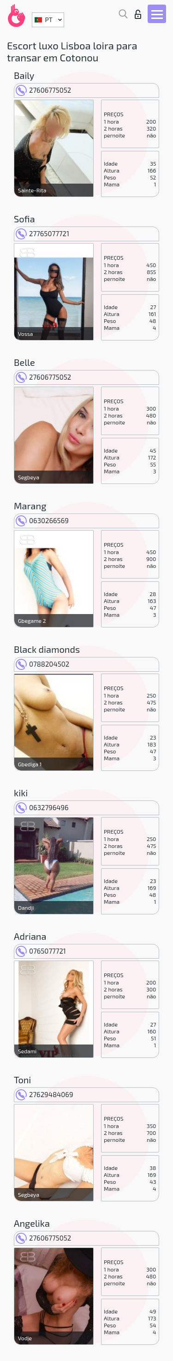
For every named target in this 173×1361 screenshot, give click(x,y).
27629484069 (44, 1094)
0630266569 (42, 520)
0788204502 (42, 664)
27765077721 (42, 233)
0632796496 (42, 807)
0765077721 (41, 951)
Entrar (138, 14)
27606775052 (43, 90)
